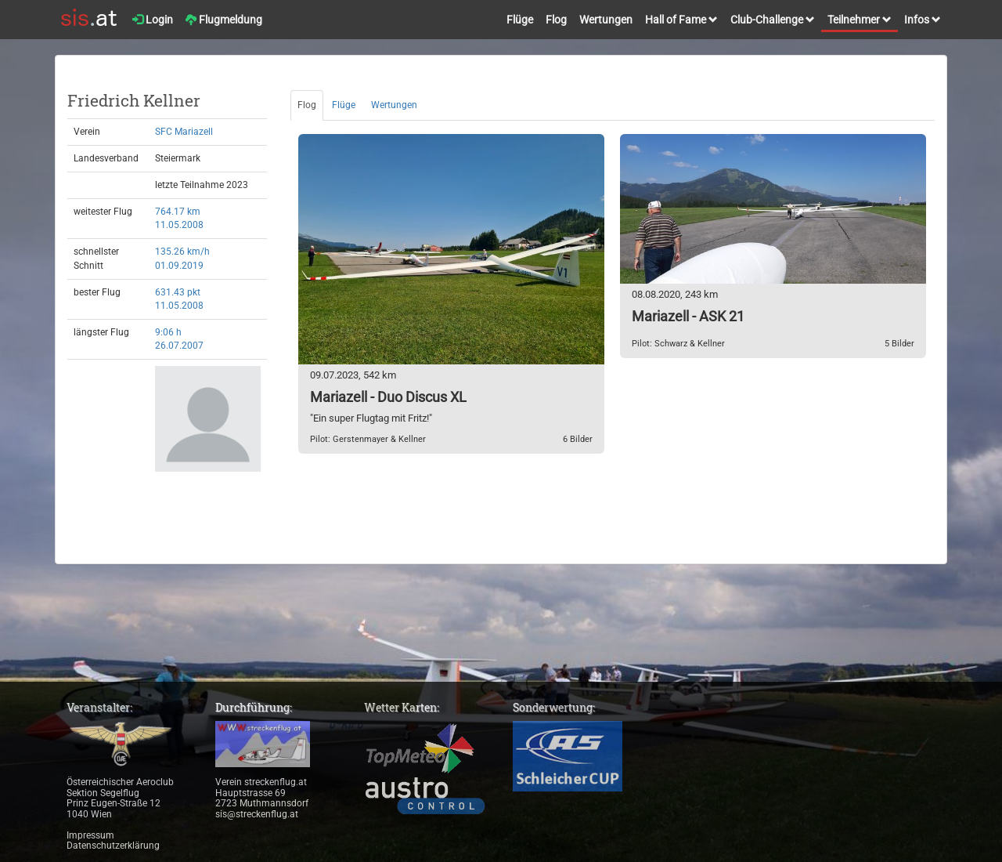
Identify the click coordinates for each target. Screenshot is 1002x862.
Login (152, 19)
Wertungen (606, 19)
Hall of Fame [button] (681, 19)
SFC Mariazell (184, 131)
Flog (556, 19)
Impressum (90, 835)
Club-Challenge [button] (772, 19)
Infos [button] (922, 19)
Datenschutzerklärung (113, 845)
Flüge (519, 19)
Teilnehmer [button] (859, 19)
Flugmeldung (224, 19)
